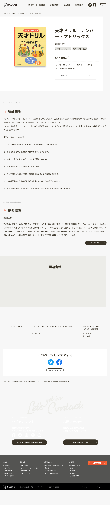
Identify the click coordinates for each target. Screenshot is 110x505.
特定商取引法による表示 (53, 486)
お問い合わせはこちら (81, 442)
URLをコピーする (55, 370)
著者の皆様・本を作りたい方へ (54, 465)
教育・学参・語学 (80, 48)
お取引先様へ (48, 461)
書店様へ (47, 467)
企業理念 (72, 472)
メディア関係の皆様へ (51, 472)
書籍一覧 (7, 465)
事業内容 (72, 470)
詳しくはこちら (96, 243)
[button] (11, 289)
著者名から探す (9, 472)
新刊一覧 (7, 467)
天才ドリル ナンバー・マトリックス (31, 13)
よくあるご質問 (74, 475)
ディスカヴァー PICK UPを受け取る (29, 442)
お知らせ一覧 (25, 465)
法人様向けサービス (51, 470)
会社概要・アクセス (76, 465)
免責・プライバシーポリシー (38, 486)
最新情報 (22, 461)
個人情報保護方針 (24, 486)
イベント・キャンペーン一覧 (29, 467)
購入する (64, 75)
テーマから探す (9, 475)
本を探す (14, 13)
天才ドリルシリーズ (63, 48)
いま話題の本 (8, 470)
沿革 (71, 467)
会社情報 (71, 461)
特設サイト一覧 (25, 470)
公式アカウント (25, 472)
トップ (6, 13)
